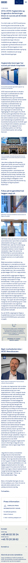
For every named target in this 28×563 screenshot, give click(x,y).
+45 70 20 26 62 (9, 539)
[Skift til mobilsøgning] (21, 2)
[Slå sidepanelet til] (26, 2)
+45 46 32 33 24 (9, 534)
